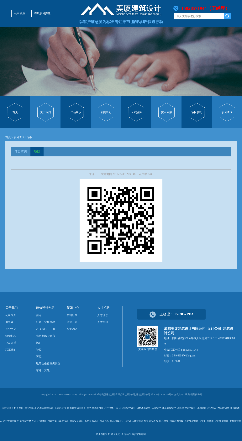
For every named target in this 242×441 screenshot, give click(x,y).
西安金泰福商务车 (76, 407)
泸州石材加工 (103, 434)
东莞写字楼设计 (28, 421)
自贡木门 (126, 434)
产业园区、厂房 (45, 329)
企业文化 (10, 329)
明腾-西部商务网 (193, 394)
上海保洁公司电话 (206, 407)
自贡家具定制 (139, 434)
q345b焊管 (138, 421)
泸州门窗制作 (206, 421)
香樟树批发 (235, 421)
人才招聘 (136, 112)
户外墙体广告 (111, 407)
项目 (30, 137)
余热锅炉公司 (191, 421)
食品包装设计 (117, 421)
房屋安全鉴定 (76, 421)
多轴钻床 (234, 407)
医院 (38, 356)
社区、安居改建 (45, 322)
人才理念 (102, 315)
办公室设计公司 (127, 407)
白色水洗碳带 (143, 407)
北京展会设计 (169, 407)
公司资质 (19, 13)
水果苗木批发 (176, 421)
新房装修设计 (91, 421)
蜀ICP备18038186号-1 (162, 394)
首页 (15, 112)
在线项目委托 (42, 13)
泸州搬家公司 (222, 421)
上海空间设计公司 (186, 407)
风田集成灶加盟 (45, 407)
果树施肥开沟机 (95, 407)
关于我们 (45, 112)
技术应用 (166, 112)
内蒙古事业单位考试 (58, 421)
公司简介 (10, 315)
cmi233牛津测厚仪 (9, 421)
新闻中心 (106, 112)
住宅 (38, 315)
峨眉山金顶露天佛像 (48, 363)
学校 (38, 349)
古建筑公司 (60, 407)
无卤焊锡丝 (223, 407)
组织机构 (10, 336)
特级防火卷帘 (151, 421)
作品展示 (75, 112)
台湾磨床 (41, 421)
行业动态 (72, 329)
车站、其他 (43, 370)
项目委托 (196, 112)
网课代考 (104, 421)
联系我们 (10, 349)
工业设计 (156, 407)
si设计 (128, 421)
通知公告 (72, 322)
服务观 (9, 322)
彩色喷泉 (163, 421)
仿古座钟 (18, 407)
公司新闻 (72, 315)
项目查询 (227, 112)
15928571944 (183, 314)
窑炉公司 (115, 434)
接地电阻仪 (30, 407)
